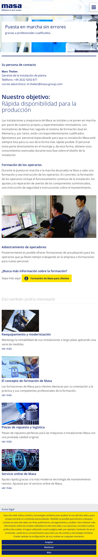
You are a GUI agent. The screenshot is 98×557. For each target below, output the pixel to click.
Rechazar (49, 547)
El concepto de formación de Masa (27, 381)
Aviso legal (8, 509)
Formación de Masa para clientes (49, 278)
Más (49, 552)
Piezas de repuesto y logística (23, 427)
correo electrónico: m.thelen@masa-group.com (32, 84)
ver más (7, 349)
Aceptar (49, 542)
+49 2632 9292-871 (25, 80)
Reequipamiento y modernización (26, 334)
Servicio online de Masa (19, 474)
